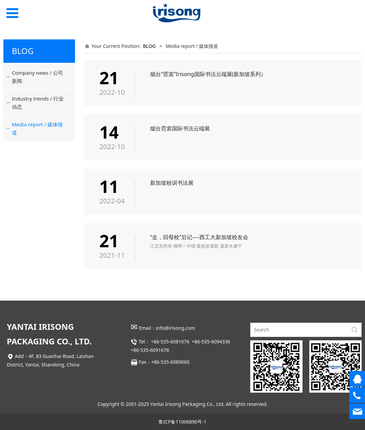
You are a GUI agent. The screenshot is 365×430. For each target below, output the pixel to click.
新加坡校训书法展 (172, 182)
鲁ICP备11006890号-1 (182, 421)
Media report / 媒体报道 (37, 128)
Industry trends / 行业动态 (37, 102)
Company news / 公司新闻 (37, 76)
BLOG (149, 46)
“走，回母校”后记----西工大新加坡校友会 (199, 237)
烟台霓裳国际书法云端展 (180, 128)
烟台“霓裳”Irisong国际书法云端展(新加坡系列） (208, 74)
